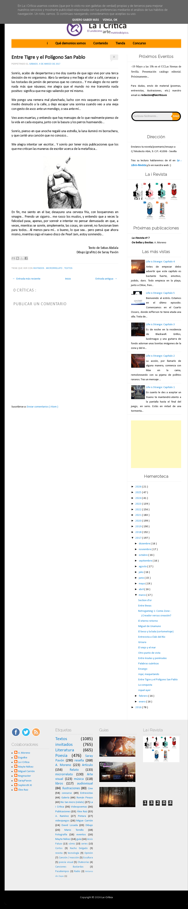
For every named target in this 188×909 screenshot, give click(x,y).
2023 (138, 503)
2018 (138, 532)
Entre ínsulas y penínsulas (152, 658)
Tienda (120, 43)
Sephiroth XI (25, 785)
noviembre (145, 549)
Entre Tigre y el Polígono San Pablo (48, 57)
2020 (138, 520)
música (79, 779)
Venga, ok (110, 20)
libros (59, 783)
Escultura (88, 857)
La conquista (145, 685)
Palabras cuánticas (148, 663)
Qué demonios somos (70, 43)
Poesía (61, 755)
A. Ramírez (62, 816)
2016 (138, 707)
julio (141, 572)
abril (141, 589)
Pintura (82, 816)
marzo (142, 595)
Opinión (88, 853)
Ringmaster (24, 776)
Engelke (22, 757)
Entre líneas (144, 605)
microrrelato (54, 268)
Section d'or (145, 600)
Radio (77, 871)
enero (142, 701)
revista (59, 853)
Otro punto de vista (149, 653)
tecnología (73, 853)
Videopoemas (79, 806)
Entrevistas (86, 793)
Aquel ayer (144, 690)
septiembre (146, 560)
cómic (72, 844)
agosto (143, 566)
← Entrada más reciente (26, 278)
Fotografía (61, 834)
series (84, 844)
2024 (138, 498)
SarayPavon (24, 780)
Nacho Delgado (79, 848)
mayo (142, 583)
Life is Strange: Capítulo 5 (160, 293)
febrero (143, 696)
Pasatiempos (62, 871)
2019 (138, 526)
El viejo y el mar (147, 647)
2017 (138, 538)
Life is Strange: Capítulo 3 (160, 324)
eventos (81, 834)
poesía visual (66, 862)
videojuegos (62, 820)
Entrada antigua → (106, 278)
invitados (39, 268)
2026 (138, 486)
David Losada (70, 825)
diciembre (145, 543)
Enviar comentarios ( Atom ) (42, 406)
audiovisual (85, 783)
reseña (79, 760)
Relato (74, 770)
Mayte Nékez (25, 766)
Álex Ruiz (23, 789)
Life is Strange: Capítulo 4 (160, 261)
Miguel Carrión (26, 771)
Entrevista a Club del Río (151, 637)
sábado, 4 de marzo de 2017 (44, 64)
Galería (65, 797)
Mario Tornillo (74, 830)
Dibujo (89, 825)
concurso (67, 793)
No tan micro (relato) (72, 802)
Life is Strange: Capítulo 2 (160, 356)
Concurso (139, 43)
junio (142, 578)
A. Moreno (24, 753)
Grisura (142, 642)
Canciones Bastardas (69, 867)
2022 (138, 509)
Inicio (68, 278)
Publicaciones (63, 811)
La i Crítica (23, 762)
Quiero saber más (85, 20)
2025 (138, 492)
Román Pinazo (85, 797)
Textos (68, 268)
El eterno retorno (148, 621)
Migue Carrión (84, 820)
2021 (138, 515)
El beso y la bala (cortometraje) (156, 631)
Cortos (59, 848)
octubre (143, 555)
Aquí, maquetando (148, 674)
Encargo (142, 669)
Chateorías (83, 862)
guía (78, 839)
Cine (90, 788)
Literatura (64, 750)
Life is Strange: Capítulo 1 (160, 387)
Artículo (87, 765)
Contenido (100, 43)
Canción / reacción (69, 857)
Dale (176, 116)
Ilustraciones (71, 788)
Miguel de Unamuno (149, 626)
